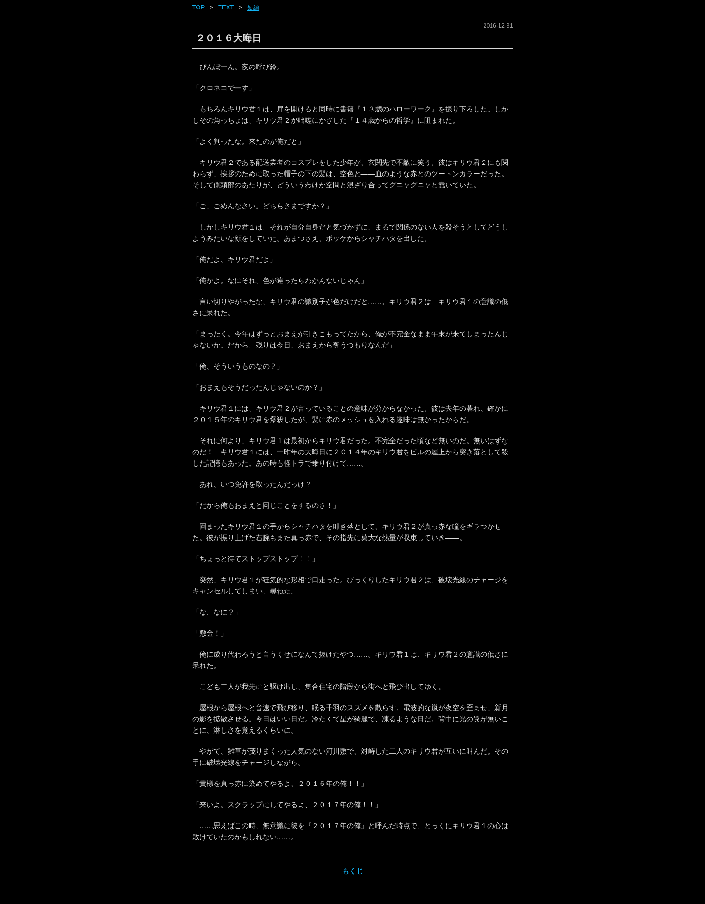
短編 (253, 7)
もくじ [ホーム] (352, 871)
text (226, 7)
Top (198, 7)
